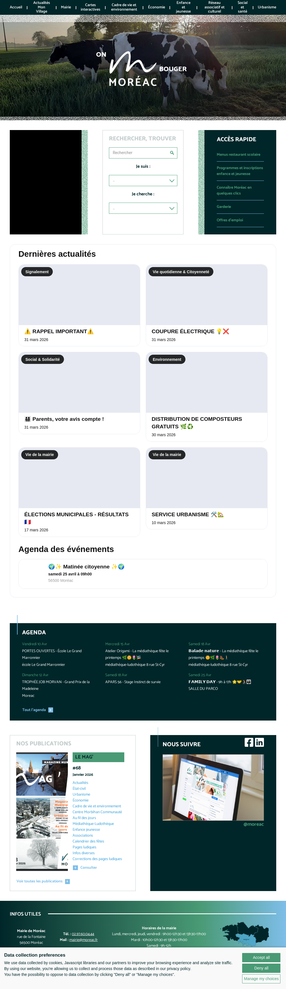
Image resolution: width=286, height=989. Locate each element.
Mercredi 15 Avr (117, 646)
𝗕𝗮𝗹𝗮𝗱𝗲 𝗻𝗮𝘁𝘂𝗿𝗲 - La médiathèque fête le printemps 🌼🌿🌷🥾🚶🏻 (223, 656)
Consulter (88, 870)
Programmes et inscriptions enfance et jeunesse (240, 171)
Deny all (261, 968)
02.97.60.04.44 (83, 936)
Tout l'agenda (34, 712)
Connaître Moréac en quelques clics (234, 190)
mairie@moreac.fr (83, 942)
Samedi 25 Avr (200, 677)
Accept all (261, 957)
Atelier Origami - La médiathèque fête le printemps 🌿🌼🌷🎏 (137, 656)
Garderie (224, 207)
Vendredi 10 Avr (34, 646)
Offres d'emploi (230, 220)
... (114, 180)
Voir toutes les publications (39, 883)
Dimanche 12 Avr (35, 677)
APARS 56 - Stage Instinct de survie (133, 684)
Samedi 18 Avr (116, 677)
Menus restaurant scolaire (238, 155)
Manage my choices (261, 978)
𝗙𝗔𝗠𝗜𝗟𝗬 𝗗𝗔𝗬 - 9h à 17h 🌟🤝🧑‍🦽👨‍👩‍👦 (220, 684)
